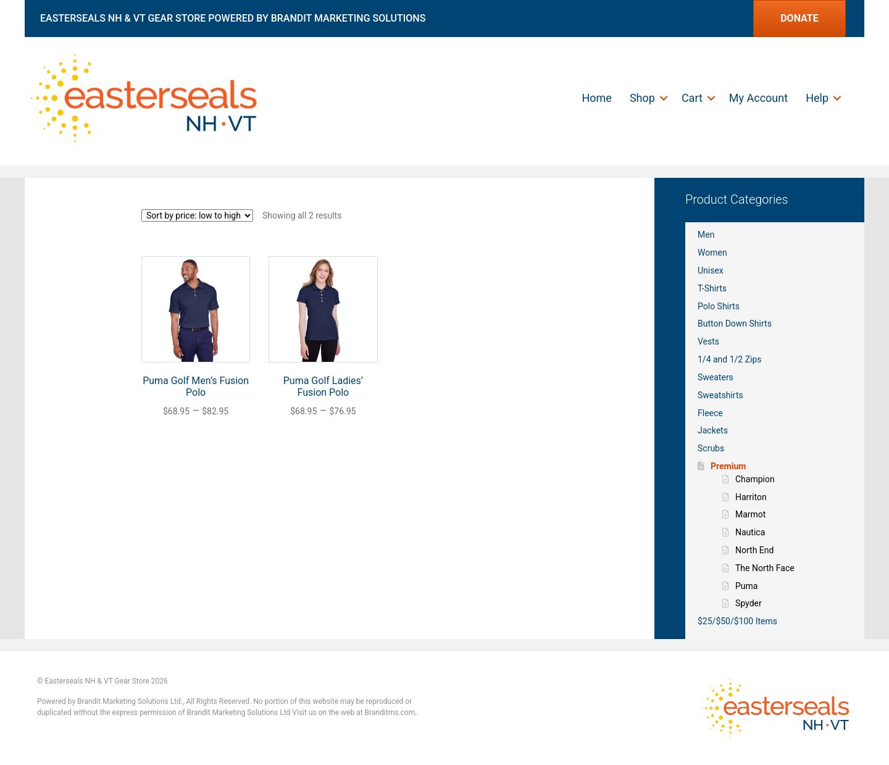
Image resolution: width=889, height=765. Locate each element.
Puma (746, 586)
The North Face (765, 568)
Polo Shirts (719, 306)
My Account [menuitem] (758, 97)
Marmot (750, 514)
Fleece (710, 413)
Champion (755, 479)
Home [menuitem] (596, 97)
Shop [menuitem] (642, 97)
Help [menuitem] (817, 97)
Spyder (748, 603)
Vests (708, 341)
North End (754, 550)
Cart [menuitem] (692, 97)
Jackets (713, 430)
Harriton (751, 497)
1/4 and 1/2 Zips (730, 359)
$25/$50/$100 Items (737, 621)
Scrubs (711, 448)
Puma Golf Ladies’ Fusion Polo (323, 386)
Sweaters (715, 377)
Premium (728, 466)
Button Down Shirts (735, 323)
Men (706, 235)
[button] (663, 98)
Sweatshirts (720, 395)
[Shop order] (197, 215)
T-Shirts (712, 288)
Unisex (711, 270)
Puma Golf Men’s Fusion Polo (196, 386)
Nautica (750, 532)
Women (712, 252)
